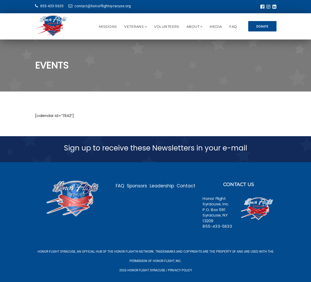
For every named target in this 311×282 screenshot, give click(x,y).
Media (216, 26)
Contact (186, 186)
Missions (108, 26)
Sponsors (137, 186)
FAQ (233, 26)
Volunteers (166, 26)
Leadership (162, 186)
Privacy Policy (180, 270)
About (192, 26)
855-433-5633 (49, 6)
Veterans (134, 26)
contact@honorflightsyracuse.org (99, 6)
